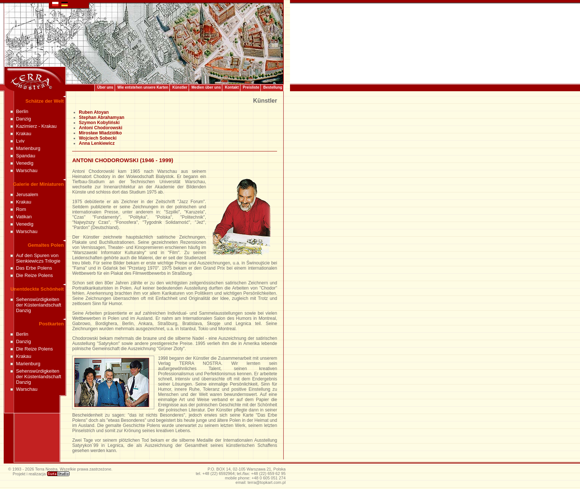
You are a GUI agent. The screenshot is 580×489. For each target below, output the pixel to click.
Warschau (26, 170)
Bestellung (272, 87)
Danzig (23, 119)
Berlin (22, 111)
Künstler (180, 87)
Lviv (20, 141)
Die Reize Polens (34, 275)
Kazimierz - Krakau (36, 126)
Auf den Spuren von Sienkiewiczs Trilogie (38, 258)
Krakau (23, 133)
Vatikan (23, 216)
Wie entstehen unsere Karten (142, 87)
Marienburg (28, 148)
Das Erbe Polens (34, 268)
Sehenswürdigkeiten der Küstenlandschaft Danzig (38, 305)
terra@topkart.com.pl (266, 482)
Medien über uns (206, 87)
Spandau (25, 155)
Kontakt (232, 87)
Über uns (105, 87)
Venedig (24, 163)
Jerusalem (27, 194)
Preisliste (251, 87)
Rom (21, 209)
